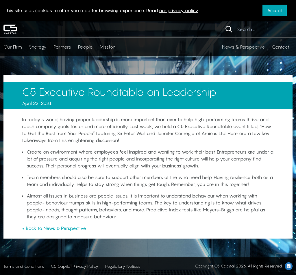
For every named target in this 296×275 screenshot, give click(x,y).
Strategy (38, 47)
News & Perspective (243, 47)
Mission (108, 47)
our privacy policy (178, 10)
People (85, 47)
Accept (274, 10)
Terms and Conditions (23, 266)
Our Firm (12, 47)
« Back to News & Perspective (54, 228)
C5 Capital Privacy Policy (74, 266)
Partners (62, 47)
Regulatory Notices (122, 266)
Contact (280, 47)
